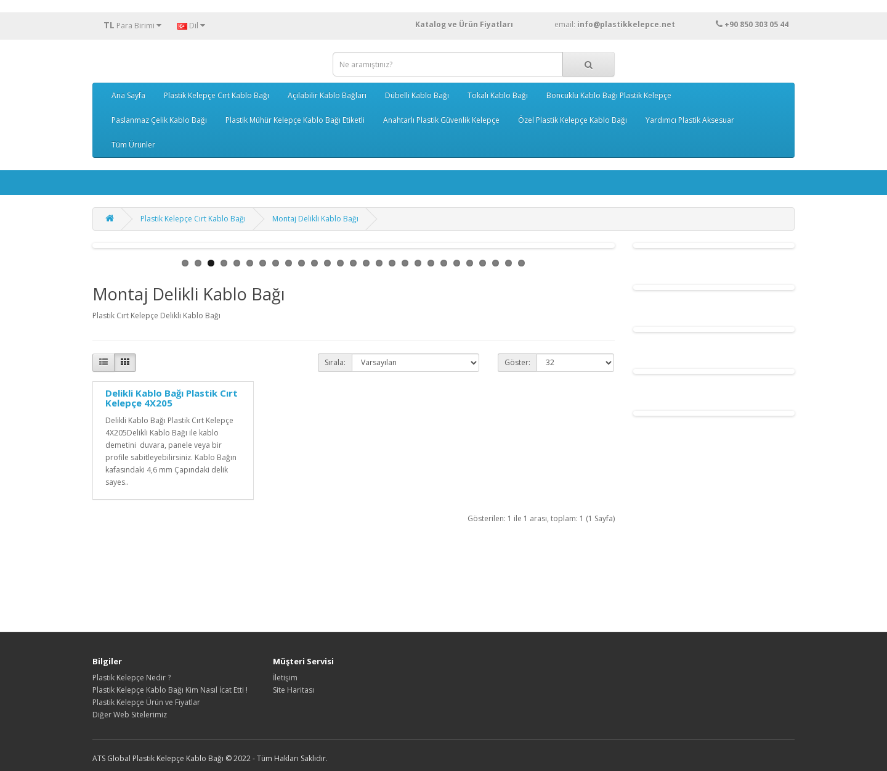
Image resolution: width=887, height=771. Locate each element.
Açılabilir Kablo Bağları (327, 95)
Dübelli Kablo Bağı (417, 95)
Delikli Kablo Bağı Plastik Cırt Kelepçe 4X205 (171, 398)
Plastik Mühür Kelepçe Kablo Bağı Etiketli (295, 120)
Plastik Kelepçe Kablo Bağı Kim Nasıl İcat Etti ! (170, 690)
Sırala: (335, 362)
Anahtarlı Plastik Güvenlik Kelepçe (441, 120)
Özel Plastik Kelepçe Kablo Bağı (572, 120)
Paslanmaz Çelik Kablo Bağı (159, 120)
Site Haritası (293, 690)
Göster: (517, 362)
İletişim (285, 677)
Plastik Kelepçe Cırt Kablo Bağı (216, 95)
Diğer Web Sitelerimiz (129, 714)
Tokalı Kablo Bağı (498, 95)
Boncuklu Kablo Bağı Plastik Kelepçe (608, 95)
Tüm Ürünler (133, 144)
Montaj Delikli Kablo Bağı (315, 218)
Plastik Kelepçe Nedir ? (131, 677)
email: (638, 24)
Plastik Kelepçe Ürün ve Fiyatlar (146, 702)
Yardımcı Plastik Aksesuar (690, 120)
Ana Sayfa (128, 95)
